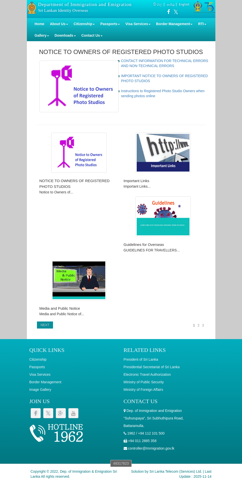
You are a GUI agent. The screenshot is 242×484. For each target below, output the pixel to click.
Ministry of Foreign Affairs (143, 390)
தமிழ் (171, 4)
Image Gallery (40, 390)
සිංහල (157, 4)
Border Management (45, 382)
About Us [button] (59, 24)
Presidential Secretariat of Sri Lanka (152, 367)
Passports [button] (110, 24)
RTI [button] (202, 24)
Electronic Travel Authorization (147, 374)
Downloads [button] (65, 35)
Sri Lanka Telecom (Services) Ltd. (176, 471)
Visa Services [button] (138, 24)
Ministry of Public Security (144, 382)
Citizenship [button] (84, 24)
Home (39, 24)
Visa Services (40, 374)
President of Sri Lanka (141, 359)
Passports (37, 367)
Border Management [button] (174, 24)
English (184, 4)
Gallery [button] (42, 35)
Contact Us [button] (92, 35)
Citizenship (37, 359)
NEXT (45, 325)
